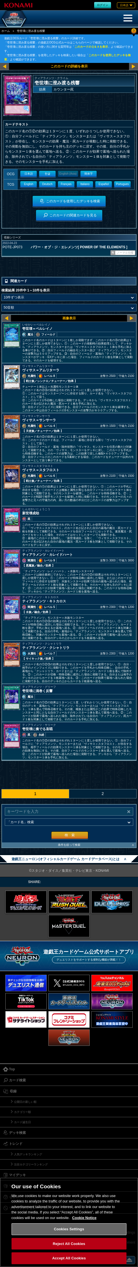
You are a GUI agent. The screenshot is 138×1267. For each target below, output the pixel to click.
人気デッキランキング (28, 1154)
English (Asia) (68, 173)
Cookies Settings (69, 1229)
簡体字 (88, 173)
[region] (69, 1222)
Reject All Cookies (69, 1244)
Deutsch (47, 184)
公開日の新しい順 (25, 1101)
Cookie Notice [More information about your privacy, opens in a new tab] (84, 1218)
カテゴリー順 (22, 1112)
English (28, 184)
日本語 (28, 173)
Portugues (122, 184)
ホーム (5, 30)
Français (66, 184)
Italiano (84, 184)
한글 (47, 173)
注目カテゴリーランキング (31, 1164)
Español (104, 184)
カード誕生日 (22, 1122)
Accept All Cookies (69, 1258)
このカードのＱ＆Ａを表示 (91, 46)
